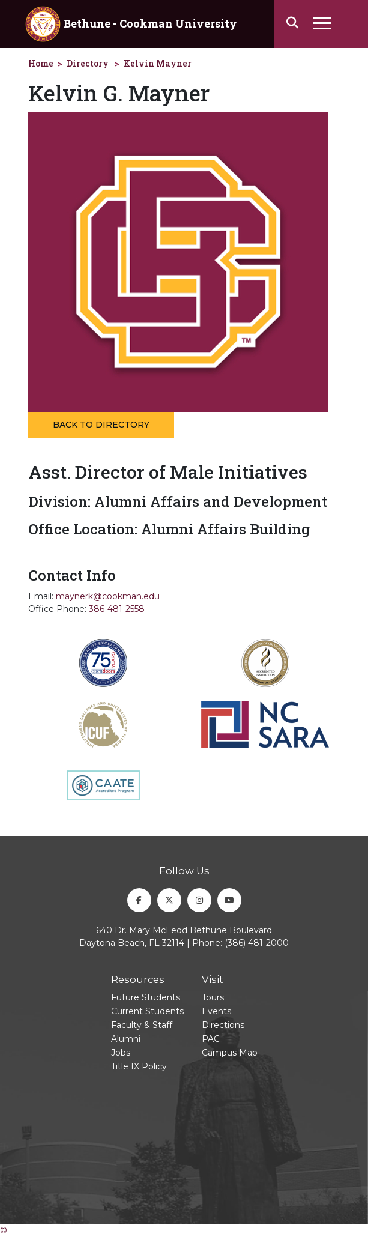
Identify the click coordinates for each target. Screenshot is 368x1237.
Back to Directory (101, 424)
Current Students (147, 1011)
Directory (88, 63)
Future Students (145, 997)
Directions (223, 1025)
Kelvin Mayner (158, 63)
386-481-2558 (117, 608)
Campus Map (230, 1052)
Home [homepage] (40, 63)
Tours (213, 997)
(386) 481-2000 (257, 942)
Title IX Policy (139, 1066)
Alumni (125, 1038)
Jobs (120, 1052)
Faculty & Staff (141, 1025)
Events (216, 1011)
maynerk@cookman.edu (108, 596)
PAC (211, 1038)
